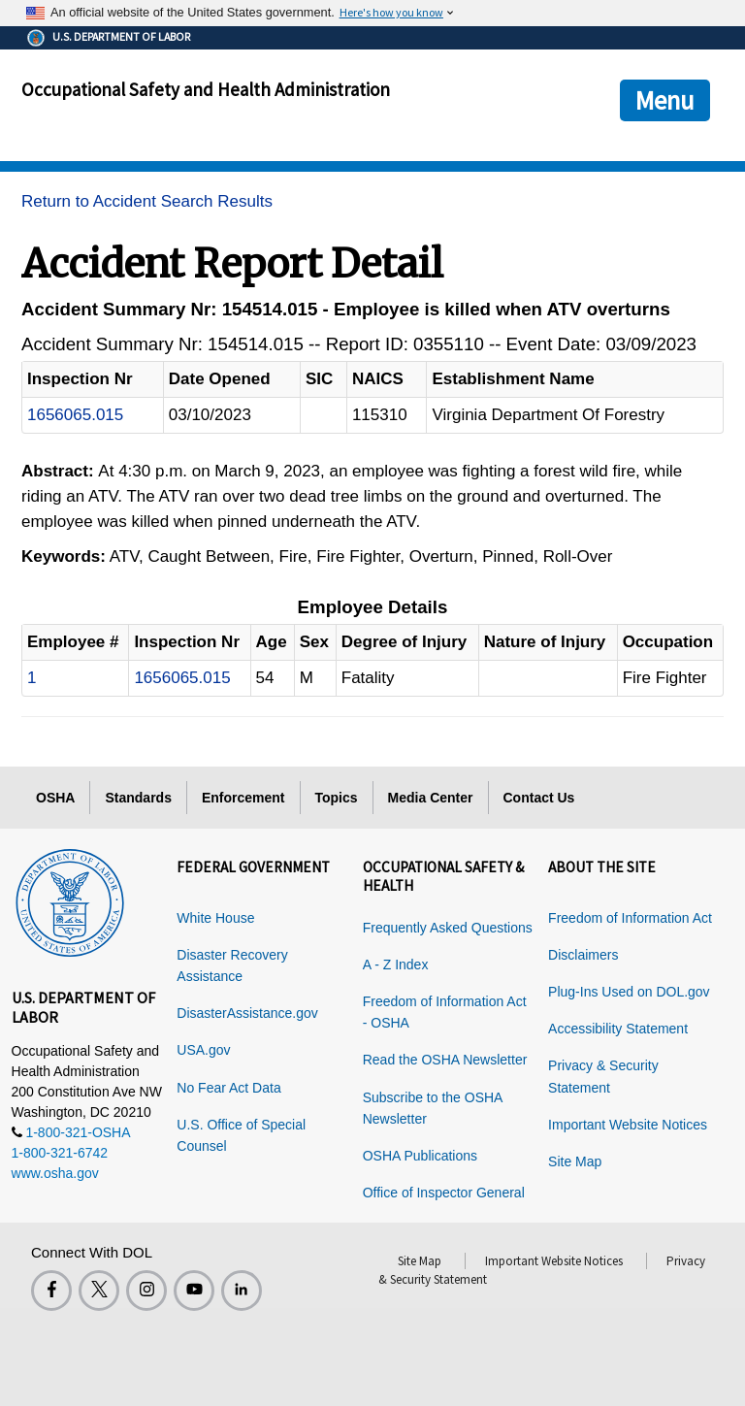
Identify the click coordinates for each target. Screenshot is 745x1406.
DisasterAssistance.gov (247, 1013)
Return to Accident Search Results (147, 201)
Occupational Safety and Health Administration (205, 89)
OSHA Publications (420, 1155)
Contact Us (539, 797)
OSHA (55, 797)
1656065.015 (75, 415)
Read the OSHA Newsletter (445, 1059)
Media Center (430, 797)
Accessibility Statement (618, 1028)
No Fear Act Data (228, 1087)
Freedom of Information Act (630, 918)
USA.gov (203, 1050)
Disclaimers (583, 955)
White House (215, 918)
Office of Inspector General (444, 1192)
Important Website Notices (627, 1124)
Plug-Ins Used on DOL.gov (629, 991)
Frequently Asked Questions (448, 927)
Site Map (574, 1161)
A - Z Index (396, 964)
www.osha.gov (55, 1173)
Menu (665, 99)
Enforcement (243, 797)
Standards (138, 797)
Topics (336, 797)
